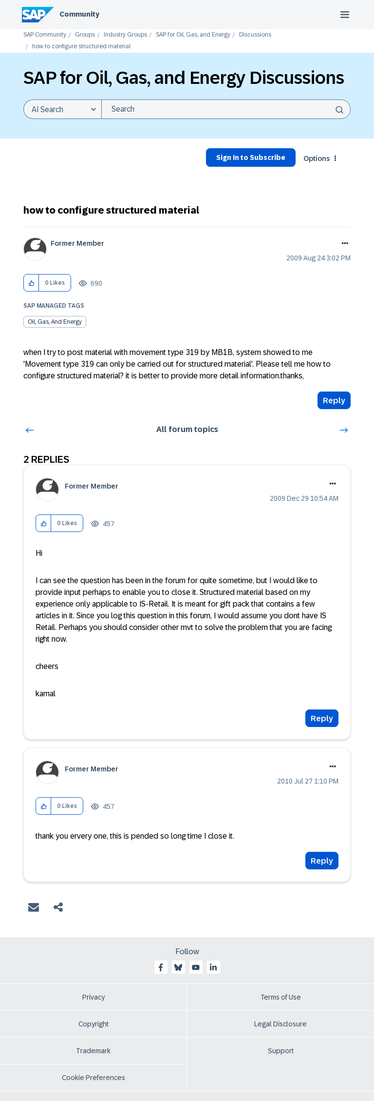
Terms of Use (281, 997)
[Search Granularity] (62, 109)
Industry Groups (125, 35)
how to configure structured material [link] (81, 46)
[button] (31, 283)
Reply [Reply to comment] (322, 718)
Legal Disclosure (280, 1024)
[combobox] (226, 109)
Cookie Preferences (93, 1077)
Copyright (93, 1024)
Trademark (93, 1051)
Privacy (93, 997)
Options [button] (316, 158)
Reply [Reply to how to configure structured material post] (334, 400)
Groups (85, 35)
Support (281, 1051)
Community (79, 14)
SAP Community (44, 35)
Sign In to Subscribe (250, 157)
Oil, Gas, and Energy (55, 321)
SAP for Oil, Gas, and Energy (193, 35)
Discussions (255, 35)
